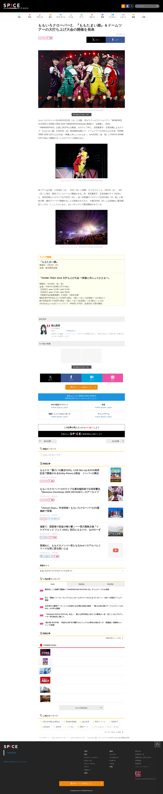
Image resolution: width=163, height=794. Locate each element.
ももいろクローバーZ (50, 455)
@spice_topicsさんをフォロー (15, 762)
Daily (52, 584)
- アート (86, 767)
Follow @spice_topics (59, 407)
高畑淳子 (113, 722)
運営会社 (138, 751)
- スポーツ (86, 770)
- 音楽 (85, 751)
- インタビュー (114, 757)
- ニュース (112, 754)
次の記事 (117, 441)
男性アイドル (99, 722)
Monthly (110, 584)
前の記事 (45, 441)
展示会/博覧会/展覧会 (50, 722)
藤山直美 (84, 722)
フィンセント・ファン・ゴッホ (105, 727)
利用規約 (138, 763)
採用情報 (138, 760)
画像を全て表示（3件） (81, 114)
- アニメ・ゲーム (89, 763)
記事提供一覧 (139, 754)
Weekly (81, 584)
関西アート (83, 727)
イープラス (43, 738)
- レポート (112, 760)
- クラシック (87, 760)
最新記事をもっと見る (114, 638)
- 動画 (111, 751)
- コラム (111, 763)
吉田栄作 (45, 727)
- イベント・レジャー (90, 757)
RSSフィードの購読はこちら (83, 387)
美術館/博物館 (70, 722)
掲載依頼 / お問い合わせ (143, 757)
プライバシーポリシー (142, 767)
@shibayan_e (71, 331)
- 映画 (85, 773)
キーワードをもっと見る (114, 732)
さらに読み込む (88, 708)
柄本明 (57, 727)
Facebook (11, 752)
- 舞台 (85, 754)
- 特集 (111, 767)
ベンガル (69, 727)
